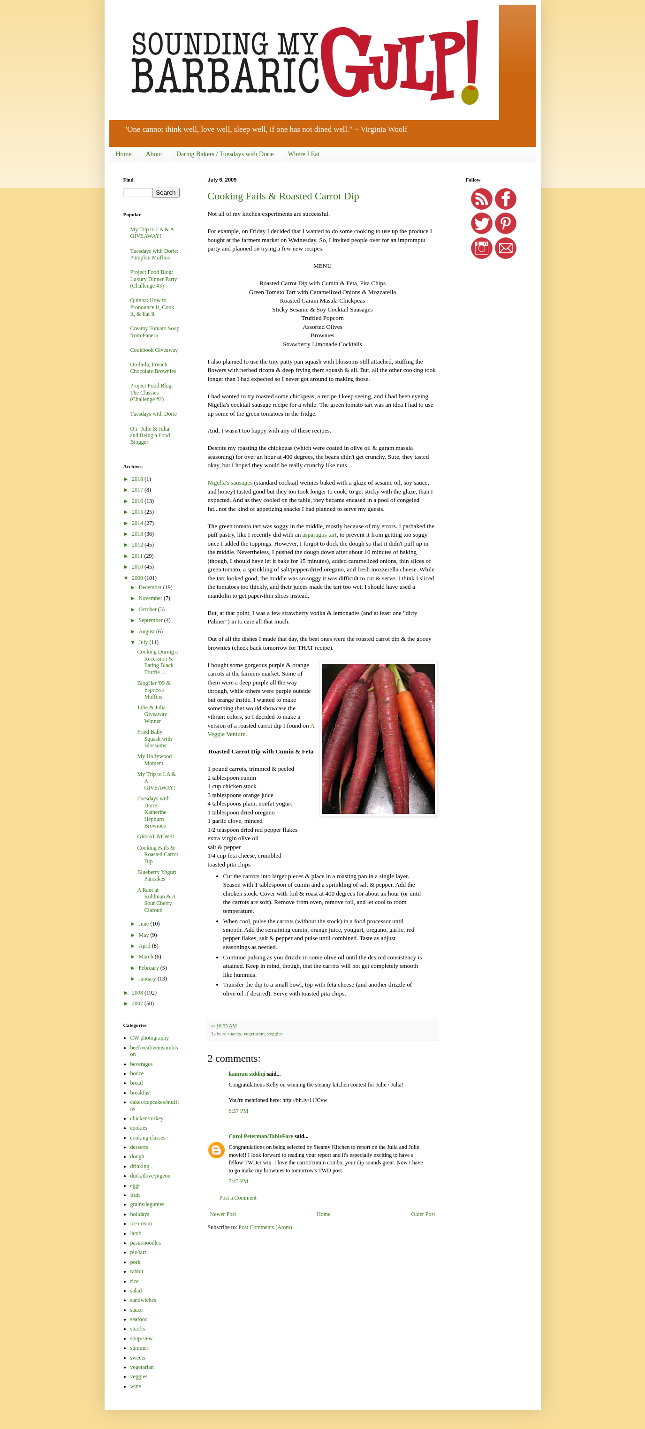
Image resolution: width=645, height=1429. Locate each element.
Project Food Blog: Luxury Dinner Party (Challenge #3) (153, 279)
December (150, 587)
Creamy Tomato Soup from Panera (155, 331)
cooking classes (148, 1137)
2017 (138, 489)
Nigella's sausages (230, 482)
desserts (139, 1147)
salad (136, 1290)
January (147, 978)
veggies (275, 1033)
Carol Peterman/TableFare (261, 1136)
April (145, 946)
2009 (138, 578)
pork (135, 1262)
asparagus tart (320, 534)
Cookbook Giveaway (154, 350)
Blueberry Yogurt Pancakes (156, 875)
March (146, 956)
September (151, 620)
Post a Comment (238, 1197)
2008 (138, 992)
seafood (139, 1319)
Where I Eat (304, 154)
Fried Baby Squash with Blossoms (154, 739)
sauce (136, 1310)
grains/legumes (147, 1204)
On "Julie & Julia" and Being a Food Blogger (151, 436)
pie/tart (138, 1252)
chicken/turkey (147, 1118)
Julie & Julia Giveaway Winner (152, 714)
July (143, 642)
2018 (138, 479)
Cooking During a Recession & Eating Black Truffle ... (157, 661)
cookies (139, 1128)
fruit (135, 1195)
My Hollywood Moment (154, 759)
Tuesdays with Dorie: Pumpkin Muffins (154, 254)
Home (124, 154)
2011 (138, 556)
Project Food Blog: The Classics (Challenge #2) (151, 392)
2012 (138, 544)
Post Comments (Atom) (265, 1227)
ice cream (141, 1223)
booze (137, 1073)
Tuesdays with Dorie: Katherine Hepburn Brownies (153, 812)
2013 (138, 534)
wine (135, 1386)
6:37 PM (239, 1111)
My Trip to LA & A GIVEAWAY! (152, 232)
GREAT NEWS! (155, 836)
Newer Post (223, 1214)
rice (134, 1281)
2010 (138, 566)
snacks (234, 1033)
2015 (138, 512)
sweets (137, 1357)
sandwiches (143, 1300)
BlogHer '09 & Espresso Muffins (153, 690)
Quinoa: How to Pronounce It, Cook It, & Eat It (152, 307)
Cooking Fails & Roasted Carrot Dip (283, 196)
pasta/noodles (145, 1242)
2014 (138, 523)
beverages (141, 1064)
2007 (138, 1003)
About (154, 154)
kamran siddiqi (247, 1074)
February (149, 968)
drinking (140, 1166)
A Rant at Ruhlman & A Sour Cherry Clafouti (156, 900)
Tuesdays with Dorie (153, 413)
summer (139, 1348)
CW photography (149, 1037)
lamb (136, 1233)
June (144, 923)
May (144, 935)
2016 (138, 501)
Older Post (423, 1214)
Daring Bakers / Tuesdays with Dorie (225, 154)
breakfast (140, 1092)
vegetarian (254, 1033)
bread (136, 1082)
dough (137, 1156)
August (147, 631)
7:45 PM (239, 1181)
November (151, 598)
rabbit (137, 1271)
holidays (140, 1214)
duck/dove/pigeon (150, 1175)
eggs (135, 1185)
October (148, 609)
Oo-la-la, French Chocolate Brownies (153, 367)
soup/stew (141, 1338)
